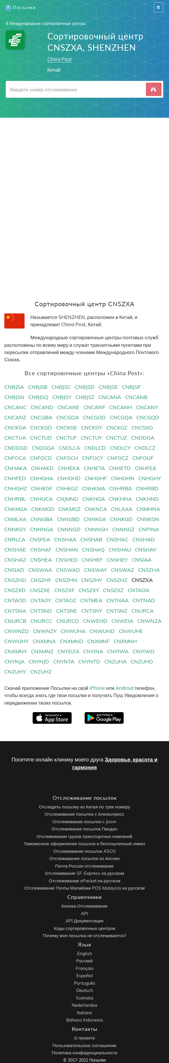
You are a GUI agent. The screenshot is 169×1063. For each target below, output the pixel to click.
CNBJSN (14, 397)
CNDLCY (120, 448)
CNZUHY (15, 672)
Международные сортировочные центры (46, 23)
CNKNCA (96, 509)
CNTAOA (138, 590)
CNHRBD (147, 488)
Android (124, 688)
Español (84, 976)
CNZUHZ (41, 672)
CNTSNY (91, 610)
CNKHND (147, 499)
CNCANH (120, 407)
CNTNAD (144, 600)
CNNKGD (121, 519)
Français (85, 968)
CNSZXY (89, 590)
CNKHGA (93, 499)
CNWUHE (131, 631)
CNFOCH (67, 458)
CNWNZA (149, 621)
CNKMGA (15, 509)
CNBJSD (85, 387)
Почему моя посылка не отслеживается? (84, 935)
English (84, 953)
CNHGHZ (15, 488)
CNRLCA (14, 539)
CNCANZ (15, 417)
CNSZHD (15, 580)
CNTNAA (117, 600)
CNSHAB (91, 539)
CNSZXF (64, 590)
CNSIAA (141, 560)
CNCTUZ (116, 437)
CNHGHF (96, 478)
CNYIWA (118, 651)
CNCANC (15, 407)
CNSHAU (120, 549)
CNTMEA (91, 600)
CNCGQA (121, 417)
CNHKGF (41, 488)
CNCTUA (15, 437)
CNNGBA (41, 519)
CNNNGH (96, 529)
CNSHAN (66, 549)
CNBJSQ (38, 397)
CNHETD (120, 468)
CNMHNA (148, 509)
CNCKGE (66, 427)
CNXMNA (44, 641)
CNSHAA (65, 539)
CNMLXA (15, 519)
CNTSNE (66, 610)
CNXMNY (15, 651)
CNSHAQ (93, 549)
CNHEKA (69, 468)
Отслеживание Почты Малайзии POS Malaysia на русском (84, 888)
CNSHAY (145, 549)
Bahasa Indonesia (84, 1020)
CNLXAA (121, 509)
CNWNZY (45, 631)
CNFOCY (92, 458)
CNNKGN (148, 519)
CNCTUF (66, 437)
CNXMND (71, 641)
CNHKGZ (67, 488)
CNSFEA (39, 539)
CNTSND (41, 610)
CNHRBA (120, 488)
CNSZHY (91, 580)
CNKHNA (120, 499)
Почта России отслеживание (84, 866)
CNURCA (142, 610)
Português (84, 983)
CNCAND (42, 407)
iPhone (97, 688)
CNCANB (136, 397)
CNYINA (93, 651)
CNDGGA (43, 448)
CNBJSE (108, 387)
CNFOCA (15, 458)
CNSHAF (40, 549)
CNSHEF (92, 560)
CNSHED (67, 560)
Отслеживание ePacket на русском (84, 881)
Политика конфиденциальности (84, 1052)
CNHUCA (41, 499)
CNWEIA (122, 621)
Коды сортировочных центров (84, 928)
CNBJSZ (84, 397)
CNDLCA (69, 448)
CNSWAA (40, 570)
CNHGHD (69, 478)
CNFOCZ (117, 458)
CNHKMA (93, 488)
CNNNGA (41, 529)
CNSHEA (41, 560)
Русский (84, 961)
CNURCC (41, 621)
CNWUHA (73, 631)
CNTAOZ (65, 600)
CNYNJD (39, 662)
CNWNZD (16, 631)
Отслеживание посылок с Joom (85, 821)
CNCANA (110, 397)
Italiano (84, 1012)
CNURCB (15, 621)
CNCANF (94, 407)
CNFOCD (41, 458)
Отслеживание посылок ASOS (84, 851)
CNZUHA (115, 662)
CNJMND (67, 499)
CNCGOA (67, 417)
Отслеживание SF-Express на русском (84, 873)
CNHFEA (145, 468)
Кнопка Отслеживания (84, 906)
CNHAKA (15, 468)
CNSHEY (117, 560)
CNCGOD (94, 417)
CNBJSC (61, 387)
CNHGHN (122, 478)
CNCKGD (41, 427)
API (84, 913)
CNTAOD (15, 600)
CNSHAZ (15, 560)
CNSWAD (68, 570)
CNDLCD (95, 448)
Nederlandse (84, 1005)
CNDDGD (16, 448)
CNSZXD (15, 590)
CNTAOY (40, 600)
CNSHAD (143, 539)
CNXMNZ (42, 651)
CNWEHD (95, 621)
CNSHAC (117, 539)
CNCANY (147, 407)
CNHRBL (15, 499)
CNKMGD (42, 509)
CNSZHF (40, 580)
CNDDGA (142, 437)
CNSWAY (95, 570)
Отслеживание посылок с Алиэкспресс (85, 814)
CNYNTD (89, 662)
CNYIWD (144, 651)
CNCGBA (41, 417)
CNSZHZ (116, 580)
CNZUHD (142, 662)
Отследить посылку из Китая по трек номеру (84, 807)
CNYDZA (68, 651)
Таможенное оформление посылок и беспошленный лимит (84, 844)
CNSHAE (15, 549)
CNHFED (15, 478)
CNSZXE (40, 590)
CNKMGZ (69, 509)
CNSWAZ (122, 570)
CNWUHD (102, 631)
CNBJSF (131, 387)
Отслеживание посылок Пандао (84, 829)
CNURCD (67, 621)
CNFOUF (142, 458)
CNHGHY (149, 478)
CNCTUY (91, 437)
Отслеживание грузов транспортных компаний (84, 836)
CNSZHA (149, 570)
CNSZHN (66, 580)
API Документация (84, 921)
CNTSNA (15, 610)
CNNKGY (15, 529)
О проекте (84, 1038)
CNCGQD (147, 417)
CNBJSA (14, 387)
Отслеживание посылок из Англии (84, 858)
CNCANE (68, 407)
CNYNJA (14, 662)
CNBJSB (37, 387)
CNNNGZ (123, 529)
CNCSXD (142, 427)
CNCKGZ (116, 427)
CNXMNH (125, 641)
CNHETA (94, 468)
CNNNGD (69, 529)
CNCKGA (15, 427)
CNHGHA (41, 478)
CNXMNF (98, 641)
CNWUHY (16, 641)
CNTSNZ (116, 610)
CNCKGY (91, 427)
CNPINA (149, 529)
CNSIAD (14, 570)
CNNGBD (68, 519)
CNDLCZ (145, 448)
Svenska (84, 998)
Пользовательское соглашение (84, 1045)
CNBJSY (61, 397)
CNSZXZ (113, 590)
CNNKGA (95, 519)
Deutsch (84, 990)
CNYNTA (63, 662)
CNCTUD (41, 437)
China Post (59, 59)
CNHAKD (42, 468)
